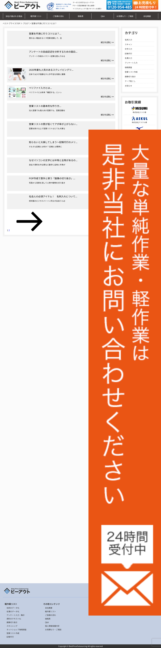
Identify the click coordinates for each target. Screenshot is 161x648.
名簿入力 (128, 58)
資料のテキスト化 (14, 618)
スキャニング (12, 626)
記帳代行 (128, 53)
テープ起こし (130, 81)
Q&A (103, 16)
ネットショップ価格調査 (17, 629)
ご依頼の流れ (58, 16)
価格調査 (128, 67)
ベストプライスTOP (11, 23)
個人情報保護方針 (52, 626)
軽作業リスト (36, 16)
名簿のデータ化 (13, 611)
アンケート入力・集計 (16, 615)
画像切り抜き (130, 76)
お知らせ (128, 85)
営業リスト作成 (131, 72)
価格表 (80, 16)
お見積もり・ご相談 (125, 16)
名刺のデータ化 (13, 608)
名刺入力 (128, 39)
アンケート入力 (131, 62)
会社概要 (147, 16)
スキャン (128, 44)
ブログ (26, 23)
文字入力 (128, 49)
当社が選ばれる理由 (13, 16)
